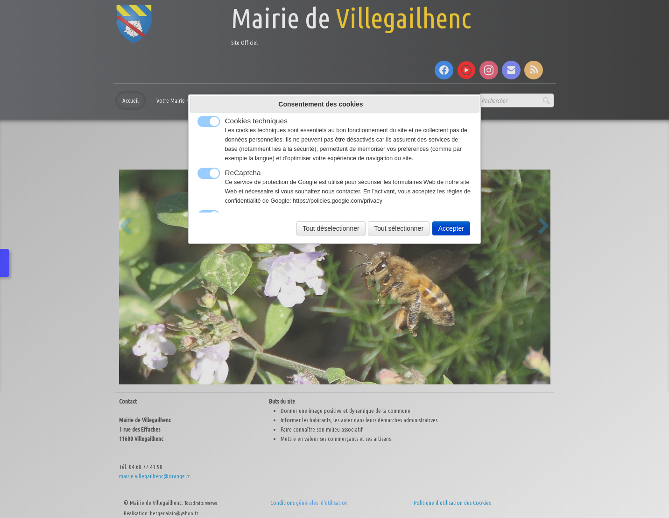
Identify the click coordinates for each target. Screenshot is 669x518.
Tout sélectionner (398, 228)
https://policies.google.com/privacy (337, 201)
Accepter (451, 228)
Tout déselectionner (331, 228)
